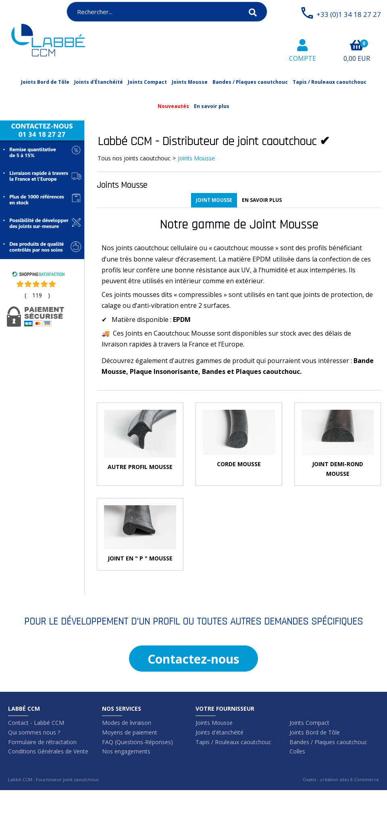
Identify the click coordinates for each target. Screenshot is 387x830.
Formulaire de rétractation (42, 742)
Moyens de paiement (129, 732)
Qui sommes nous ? (34, 732)
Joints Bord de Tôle (45, 82)
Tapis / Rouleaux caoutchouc (329, 82)
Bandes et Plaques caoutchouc (251, 371)
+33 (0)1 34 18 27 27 (348, 14)
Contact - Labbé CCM (36, 722)
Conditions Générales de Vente (48, 751)
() (37, 295)
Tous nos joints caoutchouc (134, 158)
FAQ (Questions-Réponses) (137, 742)
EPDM (182, 319)
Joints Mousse (190, 82)
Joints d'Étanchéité (98, 82)
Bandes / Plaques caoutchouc (250, 82)
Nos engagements (126, 751)
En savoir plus (211, 106)
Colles (297, 751)
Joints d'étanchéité (219, 732)
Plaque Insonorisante (164, 371)
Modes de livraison (126, 722)
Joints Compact (147, 82)
